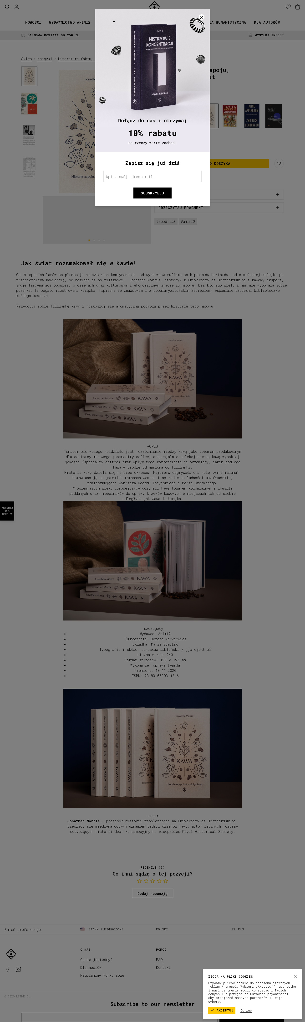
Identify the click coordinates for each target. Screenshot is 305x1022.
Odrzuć (246, 1010)
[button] (152, 511)
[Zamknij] (296, 976)
